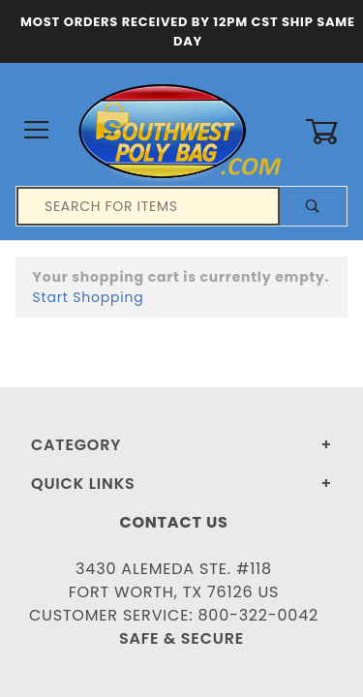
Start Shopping (88, 297)
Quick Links (83, 483)
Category (76, 445)
